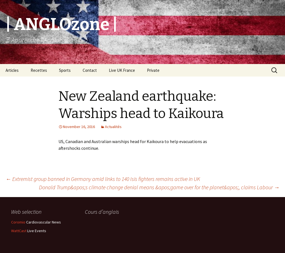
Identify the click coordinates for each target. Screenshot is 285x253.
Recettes (39, 70)
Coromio (18, 222)
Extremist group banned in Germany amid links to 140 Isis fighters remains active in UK (103, 178)
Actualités (113, 126)
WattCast (18, 230)
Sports (65, 70)
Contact (90, 70)
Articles (12, 70)
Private (153, 70)
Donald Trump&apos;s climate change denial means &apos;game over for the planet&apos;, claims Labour (159, 187)
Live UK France (122, 70)
